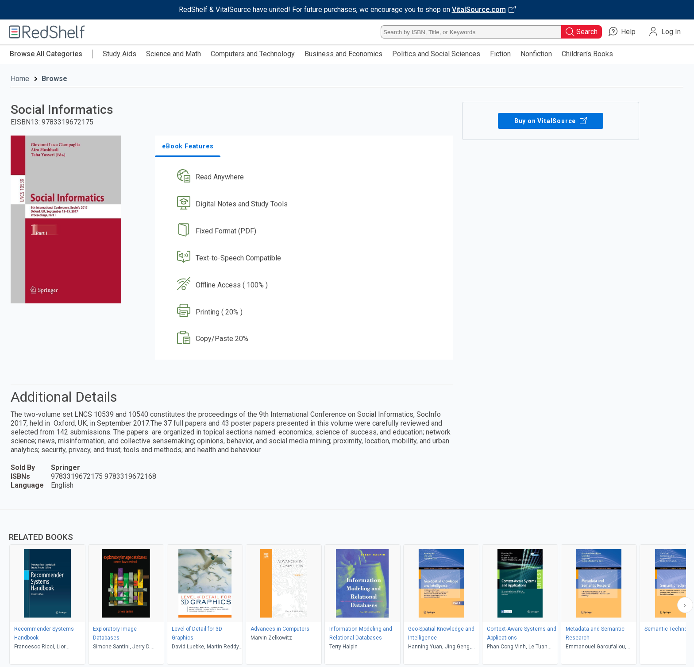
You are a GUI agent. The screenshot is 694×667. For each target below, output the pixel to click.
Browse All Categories (46, 54)
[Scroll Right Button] (685, 605)
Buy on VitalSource (551, 121)
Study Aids (119, 54)
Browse (54, 78)
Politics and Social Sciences (436, 54)
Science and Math (173, 54)
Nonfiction (536, 54)
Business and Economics (343, 54)
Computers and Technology (253, 54)
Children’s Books (587, 54)
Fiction (500, 54)
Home (20, 78)
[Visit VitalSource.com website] (347, 9)
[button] (306, 177)
